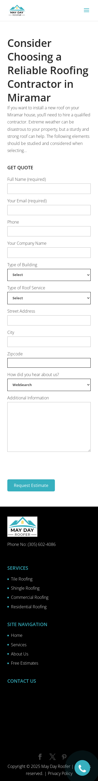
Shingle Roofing (25, 588)
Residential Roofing (29, 607)
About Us (19, 654)
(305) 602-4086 (42, 544)
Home (16, 635)
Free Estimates (24, 663)
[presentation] (47, 465)
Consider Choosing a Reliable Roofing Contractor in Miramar (47, 70)
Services (18, 645)
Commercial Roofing (29, 597)
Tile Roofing (21, 579)
